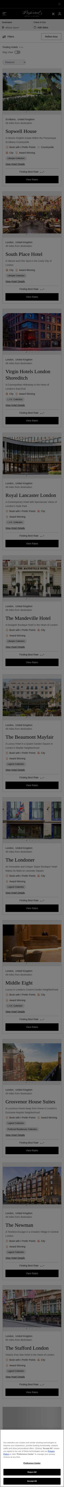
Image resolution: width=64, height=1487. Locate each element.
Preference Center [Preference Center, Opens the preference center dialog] (32, 1463)
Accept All (32, 1481)
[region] (32, 1458)
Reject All (32, 1472)
